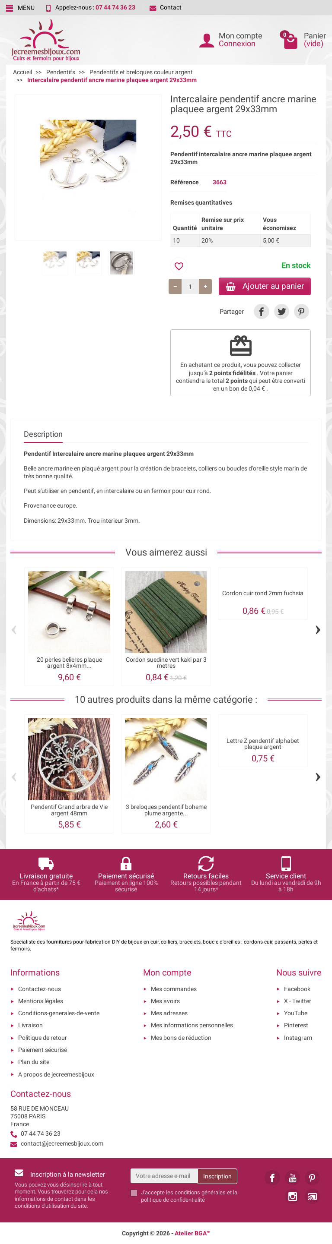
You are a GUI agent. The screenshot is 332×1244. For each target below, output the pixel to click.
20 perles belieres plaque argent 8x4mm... (69, 662)
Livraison (30, 1025)
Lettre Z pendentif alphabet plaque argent (263, 743)
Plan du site (33, 1061)
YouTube (295, 1013)
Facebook (297, 988)
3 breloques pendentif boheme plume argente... (166, 809)
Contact (166, 7)
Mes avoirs (165, 1001)
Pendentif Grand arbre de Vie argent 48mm (69, 809)
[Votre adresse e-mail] (164, 1175)
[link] (261, 311)
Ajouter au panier (265, 286)
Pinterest (296, 1025)
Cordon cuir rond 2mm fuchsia (262, 593)
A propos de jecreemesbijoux (56, 1074)
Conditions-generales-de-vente (58, 1013)
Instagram (298, 1037)
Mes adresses (169, 1013)
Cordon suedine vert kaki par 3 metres (166, 662)
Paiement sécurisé (42, 1049)
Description (43, 434)
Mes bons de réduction (181, 1037)
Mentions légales (40, 1001)
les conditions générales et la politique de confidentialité (189, 1196)
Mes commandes (174, 988)
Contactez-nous (39, 988)
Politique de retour (42, 1037)
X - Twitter (297, 1001)
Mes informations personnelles (192, 1025)
